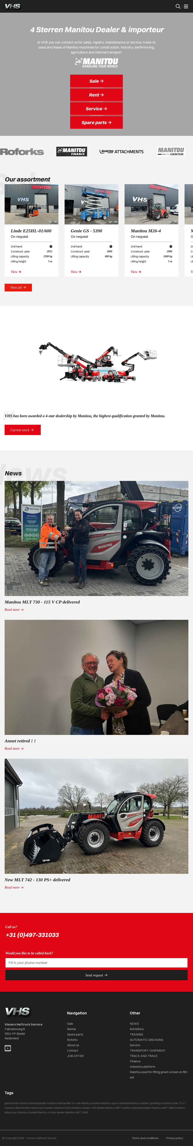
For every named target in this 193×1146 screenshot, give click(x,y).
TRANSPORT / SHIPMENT (148, 1050)
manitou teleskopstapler (136, 1108)
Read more (14, 610)
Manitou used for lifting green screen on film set (158, 1074)
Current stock (22, 430)
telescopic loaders (42, 1108)
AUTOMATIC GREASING (146, 1040)
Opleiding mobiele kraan (163, 1103)
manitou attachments (18, 1108)
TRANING (136, 1034)
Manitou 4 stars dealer (51, 1112)
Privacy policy (174, 1138)
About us (73, 1045)
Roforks (72, 1040)
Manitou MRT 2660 (163, 1108)
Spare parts (75, 1034)
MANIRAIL (137, 1029)
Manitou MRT (113, 1108)
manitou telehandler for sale (64, 1103)
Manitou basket (91, 1103)
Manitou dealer (81, 1108)
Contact (72, 1050)
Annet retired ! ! (20, 740)
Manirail (124, 1103)
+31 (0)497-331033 (31, 934)
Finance (135, 1061)
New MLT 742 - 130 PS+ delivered (37, 879)
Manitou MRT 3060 (76, 1112)
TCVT (182, 1103)
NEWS (134, 1024)
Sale (70, 1024)
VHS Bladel (97, 1108)
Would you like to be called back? (29, 953)
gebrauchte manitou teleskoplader (25, 1103)
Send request (96, 975)
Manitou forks (63, 1108)
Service (135, 1045)
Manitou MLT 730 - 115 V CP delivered (42, 601)
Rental (71, 1029)
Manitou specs (110, 1103)
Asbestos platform (142, 1067)
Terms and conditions (145, 1138)
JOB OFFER (75, 1056)
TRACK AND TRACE (144, 1056)
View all (18, 287)
